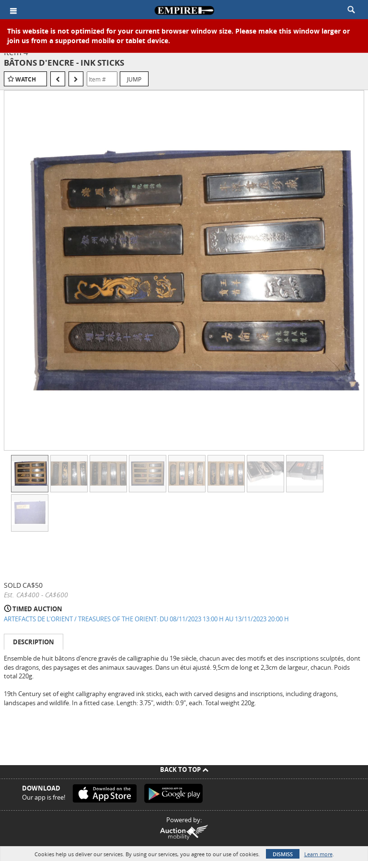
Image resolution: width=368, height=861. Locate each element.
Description (33, 642)
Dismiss (283, 854)
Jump (134, 79)
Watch (25, 79)
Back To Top (184, 769)
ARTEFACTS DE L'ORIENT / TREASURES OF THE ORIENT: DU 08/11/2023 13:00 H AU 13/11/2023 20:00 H (146, 619)
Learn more (318, 854)
